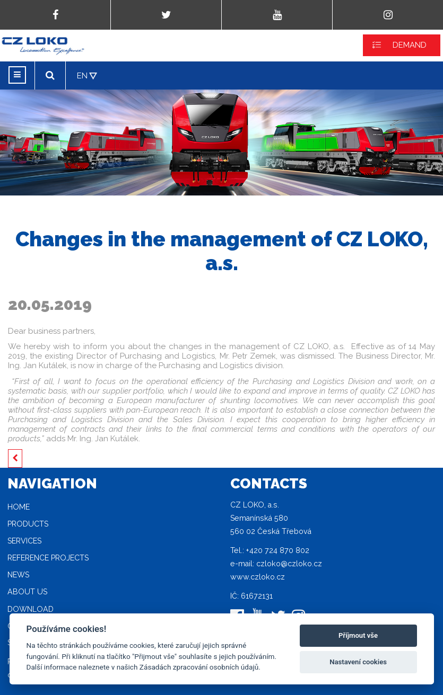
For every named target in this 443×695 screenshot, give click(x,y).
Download (30, 609)
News (18, 575)
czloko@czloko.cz (289, 563)
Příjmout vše (358, 635)
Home (18, 507)
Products (27, 524)
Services (24, 541)
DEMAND (410, 45)
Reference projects (48, 558)
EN (82, 76)
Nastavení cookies (358, 662)
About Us (27, 591)
